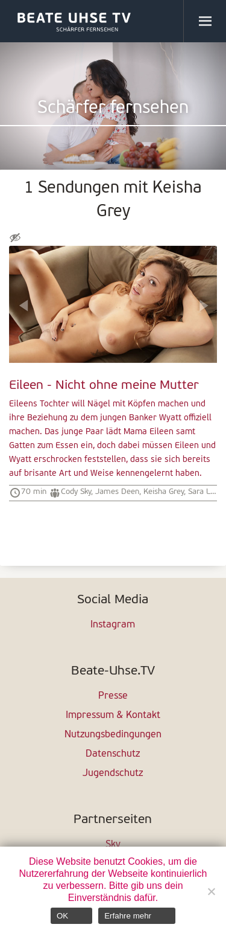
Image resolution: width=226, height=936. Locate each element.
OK (62, 915)
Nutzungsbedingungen (113, 735)
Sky (113, 845)
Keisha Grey (163, 492)
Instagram (112, 625)
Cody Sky (76, 492)
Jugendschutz (113, 773)
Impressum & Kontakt (113, 715)
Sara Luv (203, 492)
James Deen (117, 492)
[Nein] (211, 891)
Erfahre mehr (127, 915)
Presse (113, 696)
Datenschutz (113, 754)
